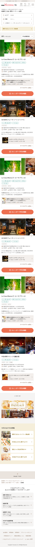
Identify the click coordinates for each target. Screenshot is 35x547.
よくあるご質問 (29, 539)
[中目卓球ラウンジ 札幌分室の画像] (17, 345)
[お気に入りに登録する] (32, 57)
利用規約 (11, 532)
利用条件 (17, 532)
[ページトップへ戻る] (17, 475)
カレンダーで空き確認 (17, 94)
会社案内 (5, 532)
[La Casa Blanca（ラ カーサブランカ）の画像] (17, 48)
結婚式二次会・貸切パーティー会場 (9, 482)
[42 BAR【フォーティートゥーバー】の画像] (17, 108)
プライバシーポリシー (26, 532)
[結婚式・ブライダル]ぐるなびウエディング (11, 480)
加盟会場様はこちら (19, 535)
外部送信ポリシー (8, 535)
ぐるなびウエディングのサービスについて (12, 539)
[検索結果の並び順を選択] (27, 36)
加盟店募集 (28, 535)
